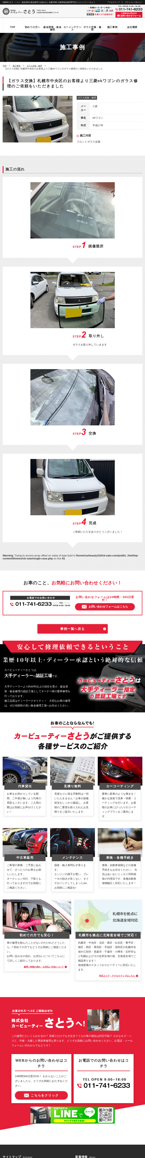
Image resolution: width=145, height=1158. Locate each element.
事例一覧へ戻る (72, 491)
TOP (12, 27)
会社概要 (132, 27)
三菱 (95, 106)
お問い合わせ (13, 1087)
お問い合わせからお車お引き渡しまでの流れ (29, 1039)
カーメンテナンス (72, 28)
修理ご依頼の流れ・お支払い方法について (38, 829)
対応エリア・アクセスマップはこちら (111, 838)
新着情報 (10, 1081)
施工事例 (112, 27)
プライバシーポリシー (133, 2)
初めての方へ (32, 27)
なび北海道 (9, 1142)
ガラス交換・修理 (92, 28)
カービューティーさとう (66, 1154)
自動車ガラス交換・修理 (18, 1051)
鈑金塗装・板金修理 (52, 28)
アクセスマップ (113, 2)
